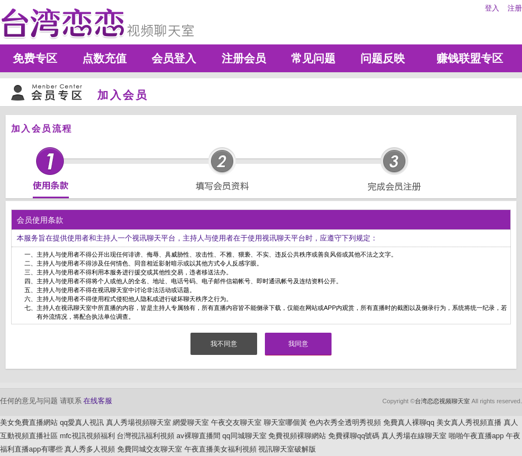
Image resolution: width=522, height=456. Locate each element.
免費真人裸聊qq (408, 422)
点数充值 (104, 58)
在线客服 (97, 401)
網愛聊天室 (191, 422)
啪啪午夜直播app (476, 436)
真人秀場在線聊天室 (414, 436)
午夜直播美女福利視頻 (220, 449)
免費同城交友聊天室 (149, 449)
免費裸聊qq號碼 (353, 436)
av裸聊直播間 (198, 436)
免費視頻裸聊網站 (297, 436)
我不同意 (223, 344)
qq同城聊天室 (244, 436)
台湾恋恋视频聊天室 (442, 401)
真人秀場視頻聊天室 (138, 422)
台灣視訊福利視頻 (145, 436)
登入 (492, 8)
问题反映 (382, 58)
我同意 (298, 344)
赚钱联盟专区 (469, 58)
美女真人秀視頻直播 (468, 422)
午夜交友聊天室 (236, 422)
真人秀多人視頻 (89, 449)
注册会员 (244, 58)
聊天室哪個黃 (285, 422)
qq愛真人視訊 (82, 422)
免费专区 (35, 58)
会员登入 (174, 58)
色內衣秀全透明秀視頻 (345, 422)
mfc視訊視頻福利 (87, 436)
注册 (515, 8)
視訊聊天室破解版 (287, 449)
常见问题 (313, 58)
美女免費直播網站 (29, 422)
